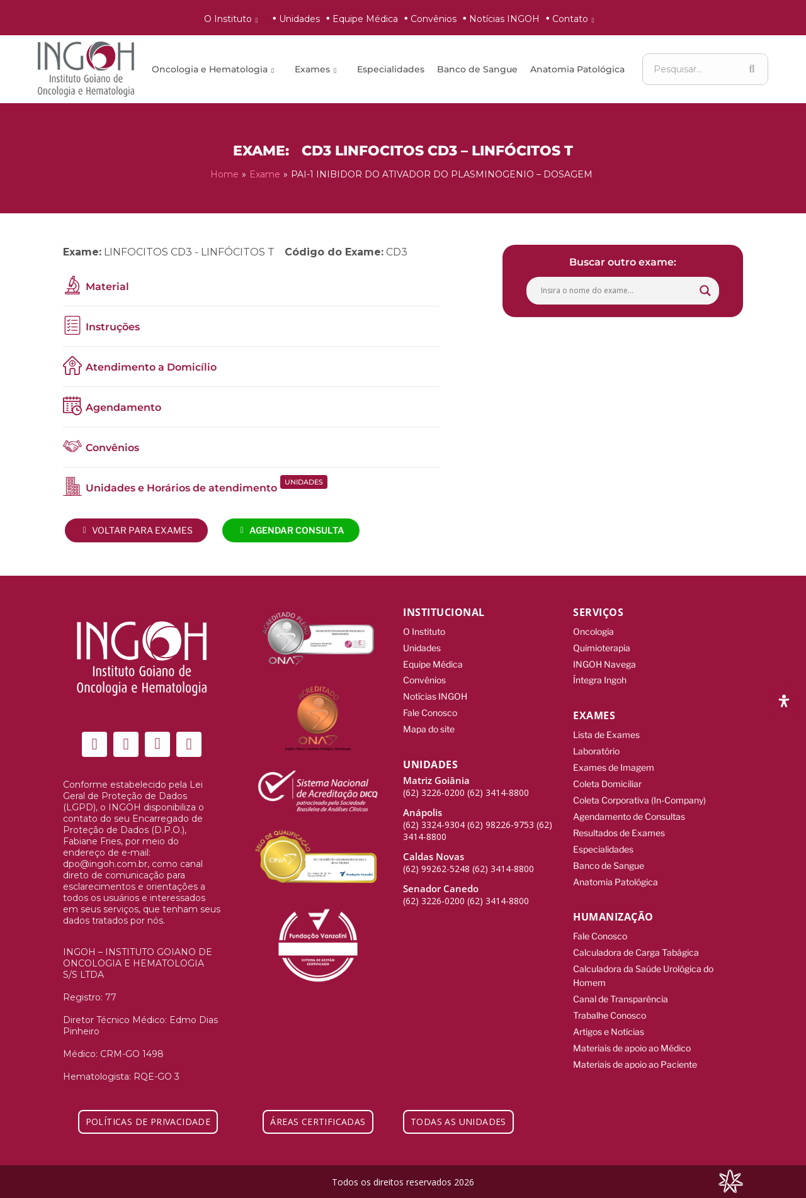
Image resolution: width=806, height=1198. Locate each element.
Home (224, 173)
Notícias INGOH (504, 19)
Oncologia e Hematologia (215, 69)
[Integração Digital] (730, 1180)
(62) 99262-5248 (436, 864)
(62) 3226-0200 (434, 787)
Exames (318, 69)
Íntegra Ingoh (600, 677)
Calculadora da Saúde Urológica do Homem (643, 965)
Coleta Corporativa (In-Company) (639, 794)
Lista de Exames (606, 731)
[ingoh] (86, 69)
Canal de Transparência (620, 987)
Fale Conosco (430, 708)
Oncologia (593, 630)
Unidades (299, 19)
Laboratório (596, 747)
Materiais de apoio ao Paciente (635, 1050)
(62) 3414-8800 (498, 787)
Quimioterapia (601, 646)
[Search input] (617, 289)
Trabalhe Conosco (609, 1003)
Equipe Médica (365, 19)
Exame (264, 173)
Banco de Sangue (477, 69)
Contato (575, 19)
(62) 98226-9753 (500, 820)
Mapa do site (429, 724)
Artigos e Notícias (608, 1019)
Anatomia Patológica (577, 69)
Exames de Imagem (613, 763)
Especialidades (390, 69)
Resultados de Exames (619, 825)
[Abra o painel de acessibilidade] (784, 701)
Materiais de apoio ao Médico (632, 1034)
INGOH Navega (604, 661)
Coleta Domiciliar (607, 778)
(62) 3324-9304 (434, 820)
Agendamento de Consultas (629, 810)
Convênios (434, 19)
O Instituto (233, 19)
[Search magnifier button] (705, 289)
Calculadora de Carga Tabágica (636, 943)
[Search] (752, 69)
